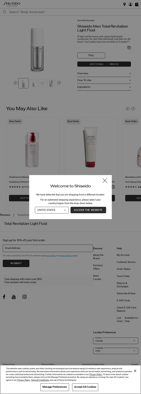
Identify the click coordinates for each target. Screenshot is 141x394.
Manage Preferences (54, 387)
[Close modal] (104, 180)
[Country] (52, 210)
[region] (70, 379)
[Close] (135, 371)
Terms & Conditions (40, 380)
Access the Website (88, 210)
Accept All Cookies (85, 387)
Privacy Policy (95, 374)
